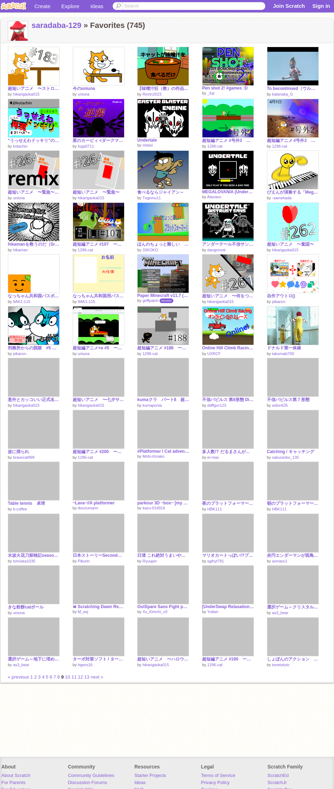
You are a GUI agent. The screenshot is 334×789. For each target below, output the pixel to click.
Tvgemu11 (152, 198)
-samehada (281, 198)
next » (97, 677)
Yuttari (212, 612)
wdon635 (280, 405)
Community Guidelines (91, 775)
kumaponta (152, 405)
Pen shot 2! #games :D (225, 88)
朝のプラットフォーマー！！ (293, 503)
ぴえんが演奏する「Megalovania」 (293, 192)
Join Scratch (289, 6)
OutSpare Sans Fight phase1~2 (163, 606)
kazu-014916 (154, 508)
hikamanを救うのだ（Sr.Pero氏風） (34, 244)
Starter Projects (150, 775)
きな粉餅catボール (26, 607)
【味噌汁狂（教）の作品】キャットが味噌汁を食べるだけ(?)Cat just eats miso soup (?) (163, 88)
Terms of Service (218, 775)
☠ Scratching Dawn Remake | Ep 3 (98, 606)
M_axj (83, 612)
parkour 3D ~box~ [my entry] (163, 503)
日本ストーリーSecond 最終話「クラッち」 (98, 555)
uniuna (83, 94)
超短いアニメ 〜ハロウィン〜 (163, 659)
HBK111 (214, 509)
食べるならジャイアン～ (160, 192)
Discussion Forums (87, 782)
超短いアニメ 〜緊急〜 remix (34, 192)
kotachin (20, 146)
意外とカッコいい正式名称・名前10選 (34, 399)
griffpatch (150, 300)
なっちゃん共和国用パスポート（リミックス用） (98, 295)
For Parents (13, 782)
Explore (70, 6)
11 (73, 677)
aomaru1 (279, 561)
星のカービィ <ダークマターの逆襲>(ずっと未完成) (98, 140)
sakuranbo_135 (285, 457)
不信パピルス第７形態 (288, 399)
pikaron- (279, 301)
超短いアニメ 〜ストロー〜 (34, 88)
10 (67, 677)
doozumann (88, 508)
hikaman (20, 250)
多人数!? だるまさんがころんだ (228, 451)
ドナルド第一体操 (284, 347)
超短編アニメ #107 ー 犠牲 (98, 244)
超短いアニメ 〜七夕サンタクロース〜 (98, 399)
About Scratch (15, 775)
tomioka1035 (24, 561)
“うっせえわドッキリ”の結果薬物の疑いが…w (34, 140)
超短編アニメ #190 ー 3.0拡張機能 (228, 659)
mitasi (148, 145)
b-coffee (20, 509)
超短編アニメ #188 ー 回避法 (163, 347)
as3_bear (280, 613)
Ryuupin (150, 561)
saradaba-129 (57, 25)
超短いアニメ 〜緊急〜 (96, 192)
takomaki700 (283, 353)
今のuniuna (84, 88)
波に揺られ (18, 451)
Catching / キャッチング (290, 451)
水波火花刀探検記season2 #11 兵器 (34, 555)
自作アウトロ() (281, 295)
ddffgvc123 (217, 405)
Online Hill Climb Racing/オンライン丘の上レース (228, 347)
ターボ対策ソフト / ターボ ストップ (98, 659)
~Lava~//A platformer (94, 503)
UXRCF (214, 353)
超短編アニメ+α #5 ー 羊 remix (98, 347)
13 (86, 677)
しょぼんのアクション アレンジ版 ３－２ (293, 659)
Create (42, 6)
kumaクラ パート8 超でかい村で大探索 (163, 399)
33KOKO (150, 250)
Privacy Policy (215, 782)
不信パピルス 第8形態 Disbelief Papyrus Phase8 (228, 399)
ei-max (213, 457)
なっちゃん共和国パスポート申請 (34, 295)
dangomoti (216, 250)
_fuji (211, 93)
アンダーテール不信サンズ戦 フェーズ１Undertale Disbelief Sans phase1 (228, 244)
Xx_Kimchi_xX (155, 612)
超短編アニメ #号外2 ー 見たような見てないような (293, 140)
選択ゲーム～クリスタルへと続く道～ (293, 607)
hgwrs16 (85, 665)
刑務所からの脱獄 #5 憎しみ (34, 347)
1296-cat (215, 146)
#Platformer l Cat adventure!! (163, 451)
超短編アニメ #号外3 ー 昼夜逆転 (228, 140)
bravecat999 (24, 457)
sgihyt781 (215, 561)
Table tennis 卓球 (26, 503)
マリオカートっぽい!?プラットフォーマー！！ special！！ (228, 555)
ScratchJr (277, 782)
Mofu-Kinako (154, 456)
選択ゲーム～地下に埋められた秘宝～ (34, 659)
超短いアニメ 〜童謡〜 (290, 244)
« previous (19, 677)
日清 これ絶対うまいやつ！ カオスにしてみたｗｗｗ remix (163, 555)
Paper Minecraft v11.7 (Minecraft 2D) (163, 295)
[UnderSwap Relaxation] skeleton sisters (228, 606)
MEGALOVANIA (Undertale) (228, 191)
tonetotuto (280, 665)
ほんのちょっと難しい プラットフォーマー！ (163, 244)
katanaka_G (282, 94)
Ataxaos (214, 197)
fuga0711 (86, 146)
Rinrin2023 (152, 94)
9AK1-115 (21, 301)
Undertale (147, 140)
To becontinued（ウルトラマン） (293, 88)
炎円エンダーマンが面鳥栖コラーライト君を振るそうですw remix (293, 555)
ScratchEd (278, 775)
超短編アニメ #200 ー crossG (98, 451)
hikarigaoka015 (26, 94)
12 (80, 677)
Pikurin (84, 561)
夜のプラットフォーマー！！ (228, 503)
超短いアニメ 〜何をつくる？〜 (228, 295)
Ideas (97, 6)
